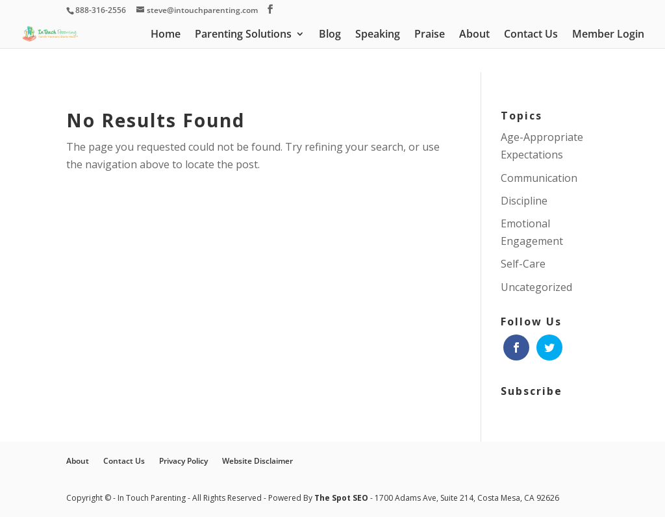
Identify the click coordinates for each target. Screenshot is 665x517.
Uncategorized (536, 287)
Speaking (377, 35)
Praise (429, 35)
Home (166, 35)
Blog (330, 35)
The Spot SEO (342, 497)
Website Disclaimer (257, 460)
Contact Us (531, 35)
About (474, 35)
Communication (539, 178)
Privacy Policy (183, 460)
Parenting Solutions (243, 35)
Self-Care (523, 264)
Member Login (608, 35)
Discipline (524, 201)
